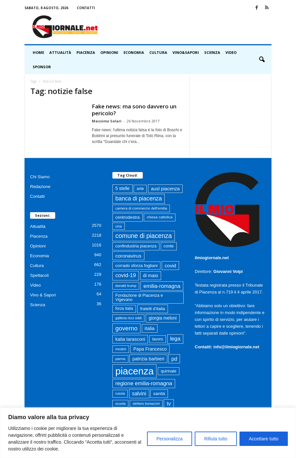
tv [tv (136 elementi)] (169, 403)
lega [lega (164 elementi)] (175, 339)
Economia (133, 52)
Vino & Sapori (43, 294)
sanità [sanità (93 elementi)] (159, 393)
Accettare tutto (263, 438)
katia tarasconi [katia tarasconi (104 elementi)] (130, 339)
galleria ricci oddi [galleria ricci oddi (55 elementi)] (128, 318)
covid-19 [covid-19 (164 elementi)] (125, 275)
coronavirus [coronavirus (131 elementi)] (128, 256)
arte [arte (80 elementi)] (140, 188)
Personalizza (169, 438)
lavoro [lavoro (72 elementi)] (157, 339)
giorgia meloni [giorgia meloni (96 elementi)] (163, 318)
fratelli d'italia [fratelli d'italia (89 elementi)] (152, 308)
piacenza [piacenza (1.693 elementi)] (134, 371)
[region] (148, 432)
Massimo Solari (107, 120)
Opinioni (109, 52)
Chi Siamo (40, 176)
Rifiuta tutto (215, 438)
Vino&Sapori (186, 52)
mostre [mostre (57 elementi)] (120, 349)
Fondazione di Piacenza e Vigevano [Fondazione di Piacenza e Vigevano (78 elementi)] (139, 297)
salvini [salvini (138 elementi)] (139, 393)
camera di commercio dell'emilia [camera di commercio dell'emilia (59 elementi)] (141, 208)
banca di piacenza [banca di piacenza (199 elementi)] (138, 198)
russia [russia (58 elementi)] (120, 393)
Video (231, 52)
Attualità (60, 52)
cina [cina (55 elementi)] (118, 226)
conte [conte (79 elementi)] (169, 246)
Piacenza (85, 52)
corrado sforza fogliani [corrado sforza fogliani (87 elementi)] (136, 265)
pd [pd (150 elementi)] (174, 359)
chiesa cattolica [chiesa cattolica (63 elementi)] (160, 217)
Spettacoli (39, 275)
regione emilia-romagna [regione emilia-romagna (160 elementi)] (143, 383)
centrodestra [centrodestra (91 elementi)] (127, 217)
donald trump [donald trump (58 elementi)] (125, 286)
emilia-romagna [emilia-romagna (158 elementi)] (161, 286)
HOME (38, 52)
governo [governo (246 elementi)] (126, 328)
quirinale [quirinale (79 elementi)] (168, 371)
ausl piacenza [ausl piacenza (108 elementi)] (165, 188)
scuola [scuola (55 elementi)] (120, 403)
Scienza (212, 52)
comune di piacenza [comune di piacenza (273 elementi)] (143, 235)
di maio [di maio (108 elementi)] (150, 275)
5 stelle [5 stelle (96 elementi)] (122, 188)
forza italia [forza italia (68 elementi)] (124, 308)
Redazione (40, 186)
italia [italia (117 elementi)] (150, 328)
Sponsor (42, 66)
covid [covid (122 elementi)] (170, 265)
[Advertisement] (188, 27)
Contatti (86, 8)
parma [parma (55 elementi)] (120, 359)
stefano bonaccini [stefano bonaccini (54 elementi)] (146, 403)
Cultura (158, 52)
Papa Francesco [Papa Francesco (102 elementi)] (150, 349)
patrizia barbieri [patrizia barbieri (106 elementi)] (148, 358)
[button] (262, 60)
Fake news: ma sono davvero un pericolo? (134, 110)
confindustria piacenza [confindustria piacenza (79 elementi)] (135, 246)
